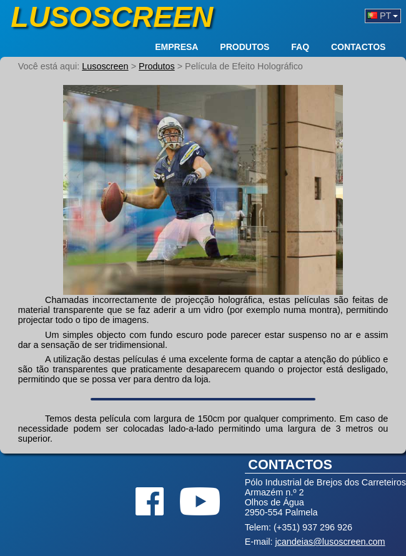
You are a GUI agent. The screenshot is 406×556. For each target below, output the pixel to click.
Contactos (358, 47)
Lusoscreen (112, 17)
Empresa (176, 47)
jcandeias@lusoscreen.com (330, 542)
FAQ (300, 47)
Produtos (244, 47)
